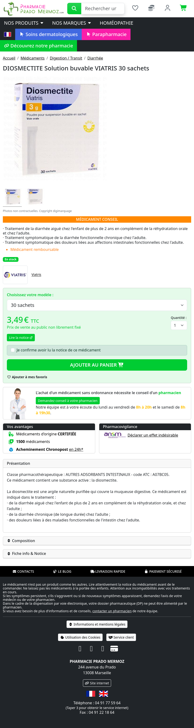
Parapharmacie (106, 34)
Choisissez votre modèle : (30, 294)
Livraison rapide (107, 571)
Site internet (97, 683)
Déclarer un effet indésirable (153, 435)
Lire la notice (21, 337)
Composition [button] (21, 540)
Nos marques (72, 23)
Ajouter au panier (97, 365)
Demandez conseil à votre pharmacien (68, 400)
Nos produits (24, 23)
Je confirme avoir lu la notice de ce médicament (59, 350)
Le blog (62, 571)
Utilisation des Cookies (80, 637)
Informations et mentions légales (97, 624)
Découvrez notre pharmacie (38, 45)
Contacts (23, 571)
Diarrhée (95, 58)
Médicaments (33, 58)
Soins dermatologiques (48, 34)
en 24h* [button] (76, 449)
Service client (121, 637)
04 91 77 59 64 (108, 702)
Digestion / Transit (66, 58)
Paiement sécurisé (163, 571)
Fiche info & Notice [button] (26, 553)
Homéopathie (116, 23)
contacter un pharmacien (112, 611)
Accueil (9, 58)
